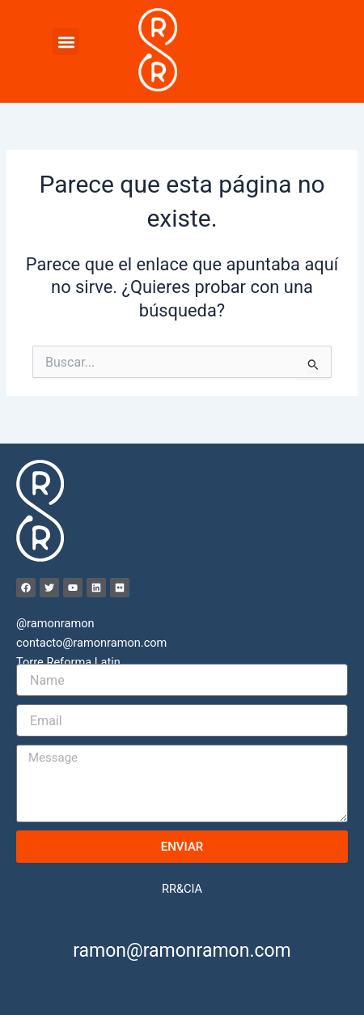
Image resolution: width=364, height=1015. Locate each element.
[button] (66, 41)
